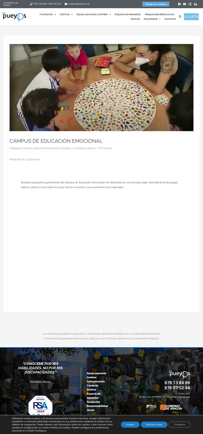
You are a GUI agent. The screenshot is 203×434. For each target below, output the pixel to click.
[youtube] (184, 4)
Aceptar (130, 424)
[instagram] (190, 4)
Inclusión (66, 148)
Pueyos (107, 148)
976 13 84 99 (177, 383)
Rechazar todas (154, 424)
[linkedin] (195, 4)
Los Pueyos (79, 148)
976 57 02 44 (177, 388)
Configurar (179, 424)
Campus (28, 148)
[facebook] (179, 4)
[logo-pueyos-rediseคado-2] (14, 12)
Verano (91, 148)
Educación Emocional (47, 148)
